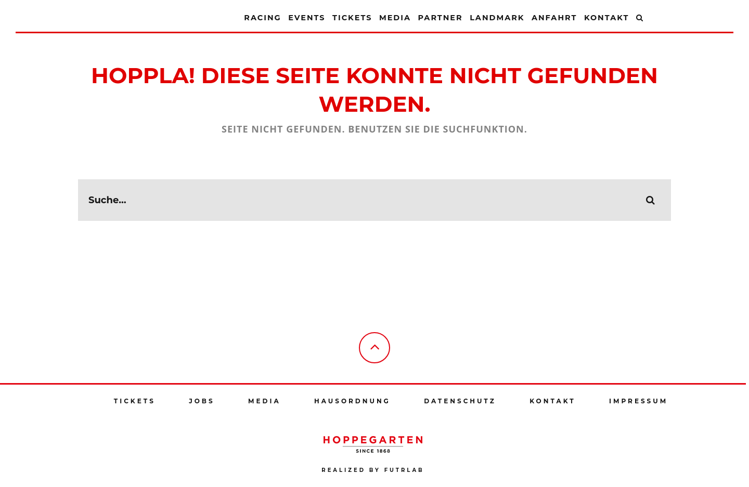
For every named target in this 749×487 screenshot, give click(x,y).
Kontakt (606, 17)
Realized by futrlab (372, 470)
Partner (440, 17)
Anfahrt (554, 17)
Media (395, 17)
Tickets (352, 17)
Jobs (201, 401)
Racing (262, 17)
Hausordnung (352, 401)
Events (306, 17)
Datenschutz (460, 401)
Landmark (497, 17)
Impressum (638, 401)
